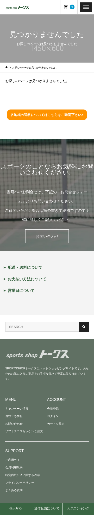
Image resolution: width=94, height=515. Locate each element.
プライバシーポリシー (19, 482)
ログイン (53, 416)
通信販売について (46, 508)
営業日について (21, 291)
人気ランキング (78, 508)
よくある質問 (14, 490)
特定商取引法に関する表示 (22, 475)
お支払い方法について (27, 279)
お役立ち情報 (14, 416)
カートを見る (55, 423)
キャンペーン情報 (16, 408)
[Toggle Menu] (86, 7)
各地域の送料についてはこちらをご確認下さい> (47, 115)
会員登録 (53, 408)
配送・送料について (25, 268)
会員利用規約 (14, 467)
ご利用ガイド (14, 460)
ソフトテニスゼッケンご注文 (24, 431)
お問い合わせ (47, 236)
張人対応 (15, 508)
